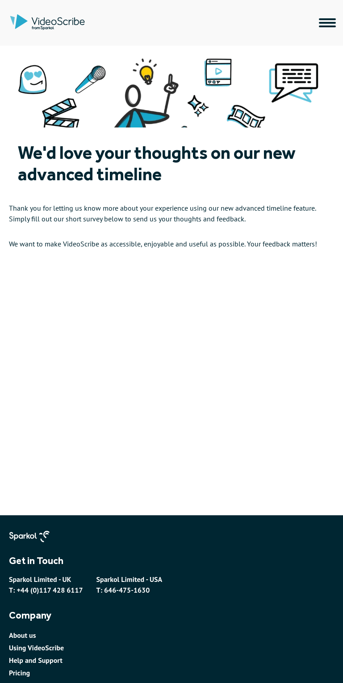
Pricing (19, 672)
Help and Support (36, 660)
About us (22, 635)
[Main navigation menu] (327, 22)
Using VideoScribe (36, 647)
